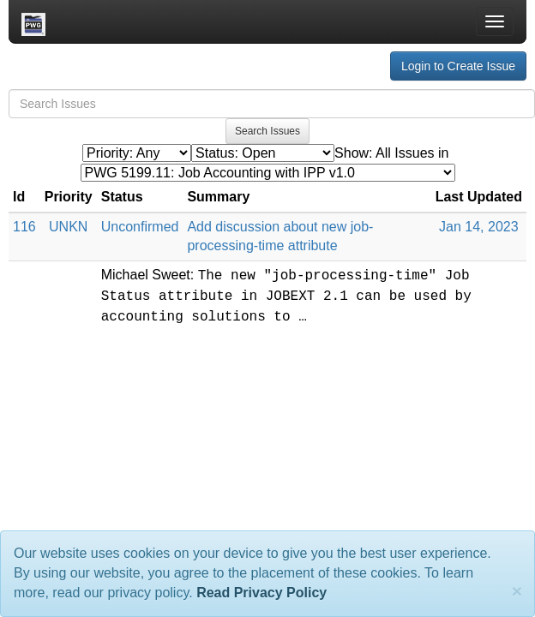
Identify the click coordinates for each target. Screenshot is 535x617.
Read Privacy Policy (261, 592)
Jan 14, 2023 (479, 226)
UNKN (68, 226)
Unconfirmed (140, 226)
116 (24, 226)
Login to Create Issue (458, 66)
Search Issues (267, 131)
